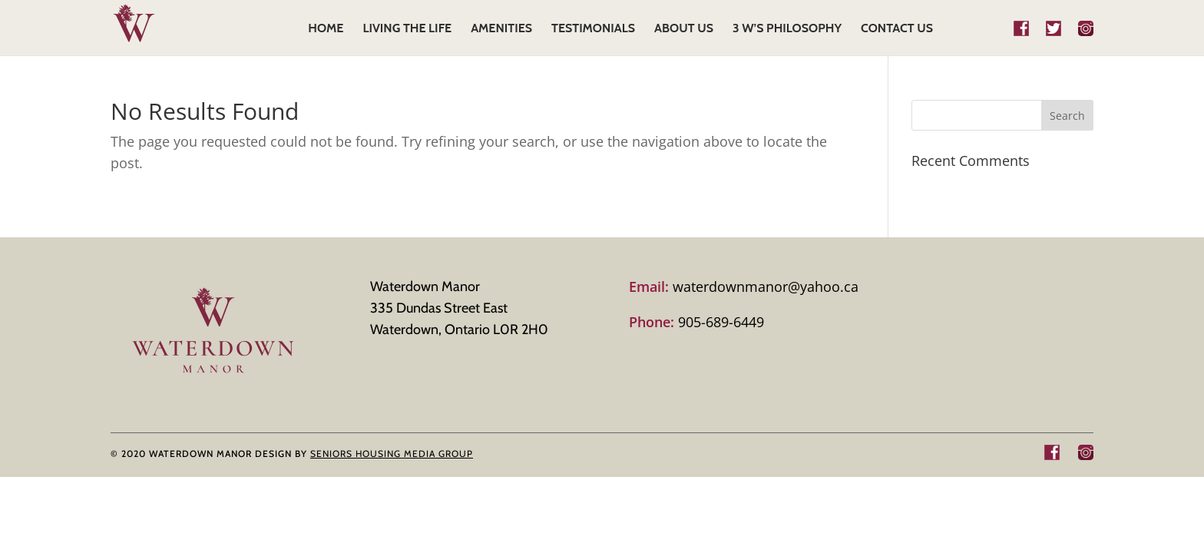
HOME (325, 29)
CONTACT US (897, 29)
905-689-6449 (696, 322)
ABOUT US (683, 29)
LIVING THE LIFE (407, 29)
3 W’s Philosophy (787, 29)
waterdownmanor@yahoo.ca (743, 286)
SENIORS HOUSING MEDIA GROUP (391, 453)
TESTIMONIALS (593, 29)
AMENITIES (501, 29)
